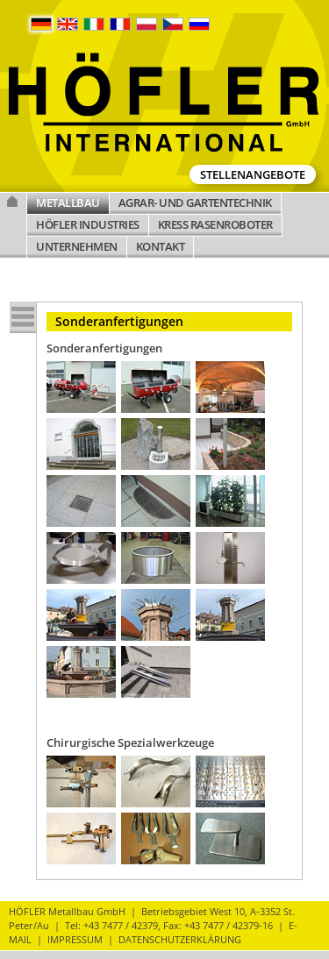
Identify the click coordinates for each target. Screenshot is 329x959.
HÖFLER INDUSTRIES (87, 224)
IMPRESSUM (75, 939)
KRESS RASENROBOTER (215, 224)
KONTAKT (160, 246)
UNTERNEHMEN (77, 246)
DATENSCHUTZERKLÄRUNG (179, 939)
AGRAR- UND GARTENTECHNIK (195, 202)
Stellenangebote (252, 174)
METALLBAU (68, 202)
